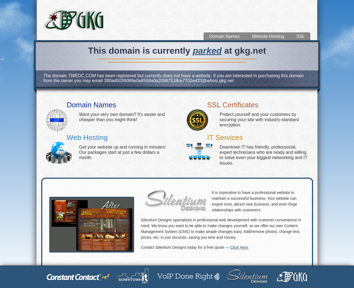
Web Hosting (87, 137)
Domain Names (224, 36)
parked (207, 51)
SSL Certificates (232, 105)
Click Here (239, 247)
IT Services (225, 137)
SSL (300, 36)
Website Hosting (268, 36)
